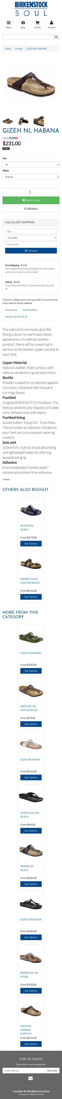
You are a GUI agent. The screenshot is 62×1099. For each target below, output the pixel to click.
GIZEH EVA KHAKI (30, 652)
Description (11, 309)
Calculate (31, 250)
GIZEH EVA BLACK (30, 919)
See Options (31, 543)
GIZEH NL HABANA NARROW (26, 1029)
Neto (42, 1094)
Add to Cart (31, 200)
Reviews (16, 316)
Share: (11, 138)
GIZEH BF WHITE (30, 759)
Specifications (30, 309)
